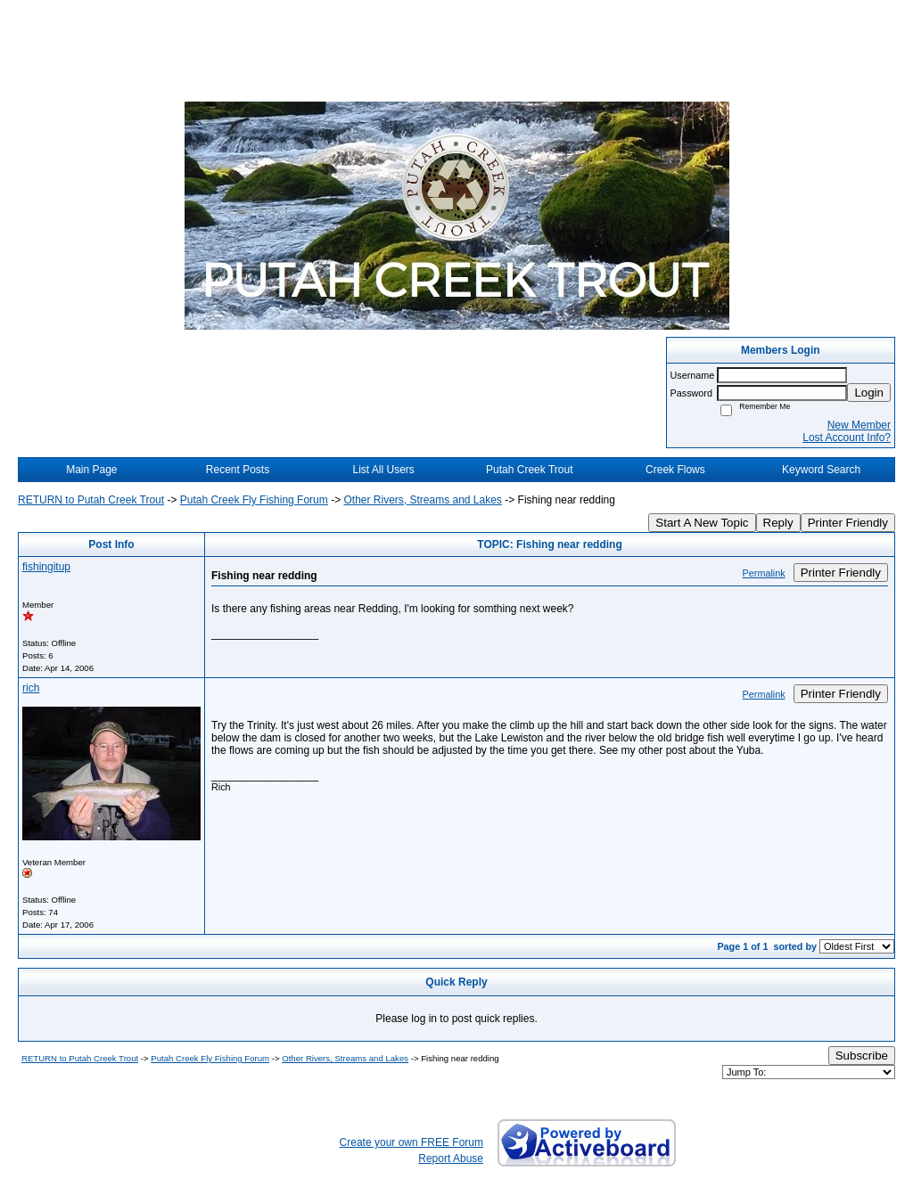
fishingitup (46, 567)
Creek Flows (675, 469)
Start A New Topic (701, 522)
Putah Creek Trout (529, 469)
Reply (778, 522)
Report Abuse (450, 1158)
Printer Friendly (848, 522)
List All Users (383, 469)
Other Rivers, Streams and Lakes (422, 500)
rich (30, 688)
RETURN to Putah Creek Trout (91, 500)
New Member (859, 425)
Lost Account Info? (846, 437)
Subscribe (861, 1055)
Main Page (91, 469)
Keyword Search (821, 469)
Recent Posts (237, 469)
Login (869, 392)
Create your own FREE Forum (411, 1142)
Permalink (764, 573)
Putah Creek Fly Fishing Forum (254, 500)
